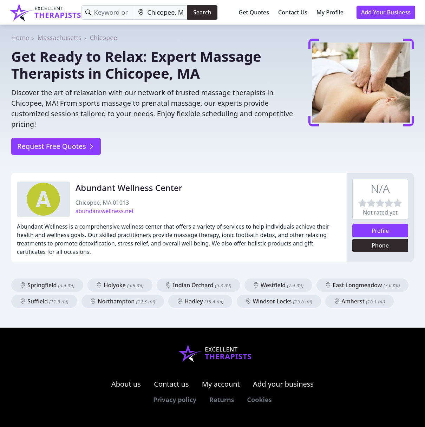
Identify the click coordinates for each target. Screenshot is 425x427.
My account (221, 384)
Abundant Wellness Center (129, 187)
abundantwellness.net (105, 211)
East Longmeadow (362, 285)
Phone (380, 245)
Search (202, 12)
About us (126, 384)
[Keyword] (108, 12)
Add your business (283, 384)
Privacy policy (174, 399)
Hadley (200, 301)
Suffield (44, 301)
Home (20, 37)
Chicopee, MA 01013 (102, 202)
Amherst (359, 301)
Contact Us (292, 12)
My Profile (330, 12)
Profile (380, 231)
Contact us (171, 384)
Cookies (259, 399)
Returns (221, 399)
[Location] (161, 12)
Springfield (47, 285)
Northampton (122, 301)
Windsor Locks (279, 301)
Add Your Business (386, 12)
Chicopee (103, 37)
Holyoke (119, 285)
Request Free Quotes (56, 146)
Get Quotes (254, 12)
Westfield (278, 285)
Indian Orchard (198, 285)
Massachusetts (59, 37)
